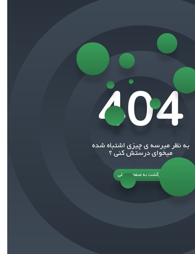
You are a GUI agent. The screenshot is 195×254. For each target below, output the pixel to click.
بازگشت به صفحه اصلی (97, 175)
